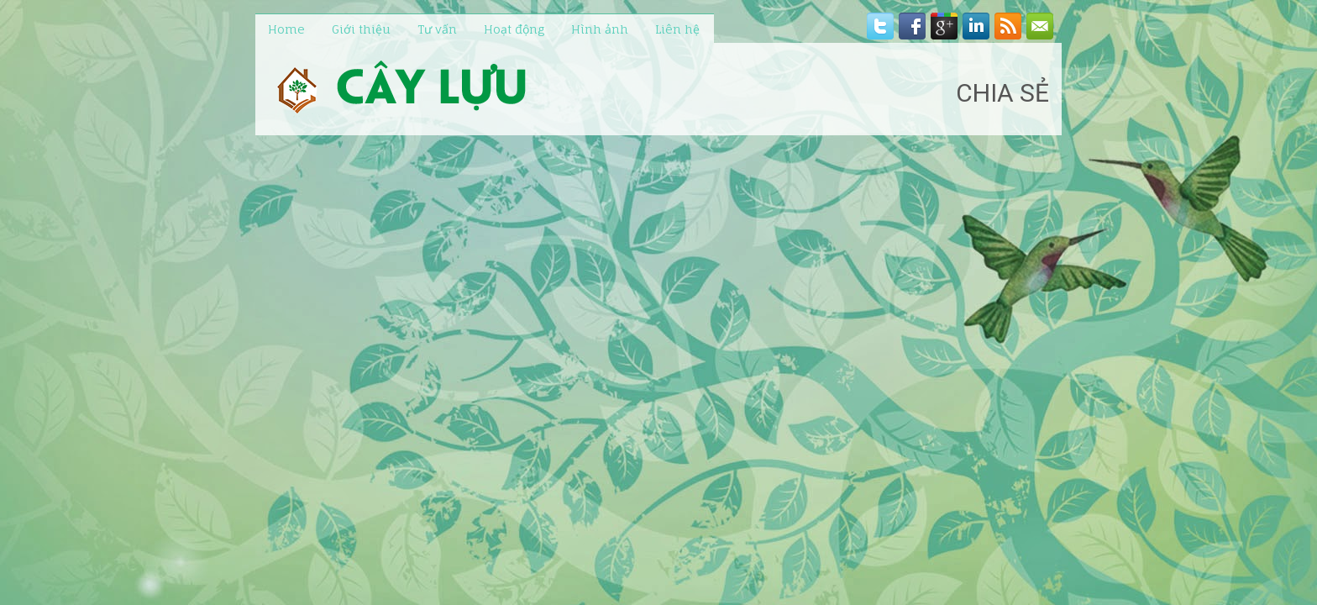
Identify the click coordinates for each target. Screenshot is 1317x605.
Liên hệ (677, 29)
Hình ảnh (599, 29)
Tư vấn (437, 29)
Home (286, 29)
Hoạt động (514, 29)
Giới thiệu (361, 29)
